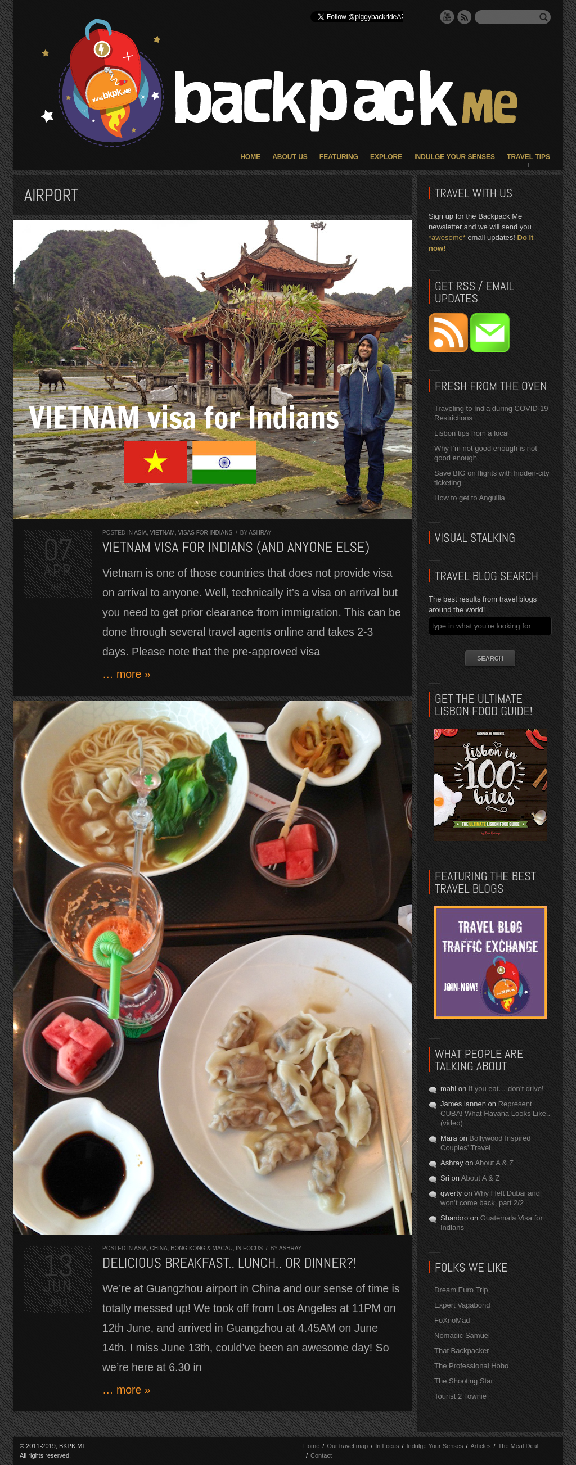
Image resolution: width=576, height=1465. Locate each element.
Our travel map (347, 1446)
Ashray (260, 533)
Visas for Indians (205, 533)
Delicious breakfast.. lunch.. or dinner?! (229, 1263)
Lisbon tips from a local (471, 433)
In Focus (249, 1248)
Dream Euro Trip (461, 1290)
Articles (480, 1446)
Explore (386, 157)
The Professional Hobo (471, 1366)
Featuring (339, 157)
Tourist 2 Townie (460, 1396)
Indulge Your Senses (454, 157)
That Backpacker (461, 1350)
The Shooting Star (463, 1381)
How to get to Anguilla (469, 498)
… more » (126, 674)
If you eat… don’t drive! (506, 1088)
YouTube (447, 17)
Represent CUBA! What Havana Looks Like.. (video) (495, 1113)
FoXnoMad (452, 1320)
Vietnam (162, 533)
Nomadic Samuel (462, 1335)
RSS (464, 17)
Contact (321, 1455)
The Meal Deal (518, 1446)
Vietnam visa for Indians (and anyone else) (236, 547)
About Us (290, 157)
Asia (140, 533)
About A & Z (494, 1163)
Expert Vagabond (462, 1305)
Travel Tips (528, 157)
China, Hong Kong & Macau (191, 1248)
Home (250, 157)
